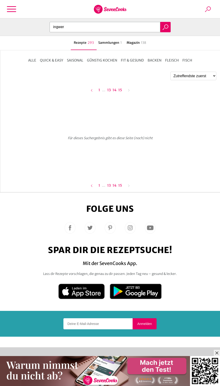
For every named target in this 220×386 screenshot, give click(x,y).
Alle (32, 60)
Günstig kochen (102, 60)
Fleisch (172, 60)
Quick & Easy (51, 60)
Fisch (187, 60)
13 (109, 90)
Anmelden (144, 324)
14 (114, 90)
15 (120, 90)
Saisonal (75, 60)
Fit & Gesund (132, 60)
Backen (154, 60)
